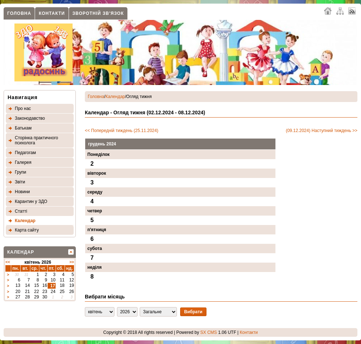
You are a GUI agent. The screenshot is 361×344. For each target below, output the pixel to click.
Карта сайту (27, 230)
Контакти (52, 13)
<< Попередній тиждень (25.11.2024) (121, 130)
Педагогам (25, 152)
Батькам (23, 128)
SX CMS (208, 332)
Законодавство (30, 118)
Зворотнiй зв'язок (98, 13)
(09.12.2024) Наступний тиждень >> (321, 130)
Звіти (20, 181)
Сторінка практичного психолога (36, 140)
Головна (19, 13)
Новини (22, 191)
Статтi (21, 211)
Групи (20, 172)
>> (71, 262)
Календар (25, 220)
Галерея (23, 162)
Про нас (23, 108)
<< (7, 262)
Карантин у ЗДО (31, 201)
